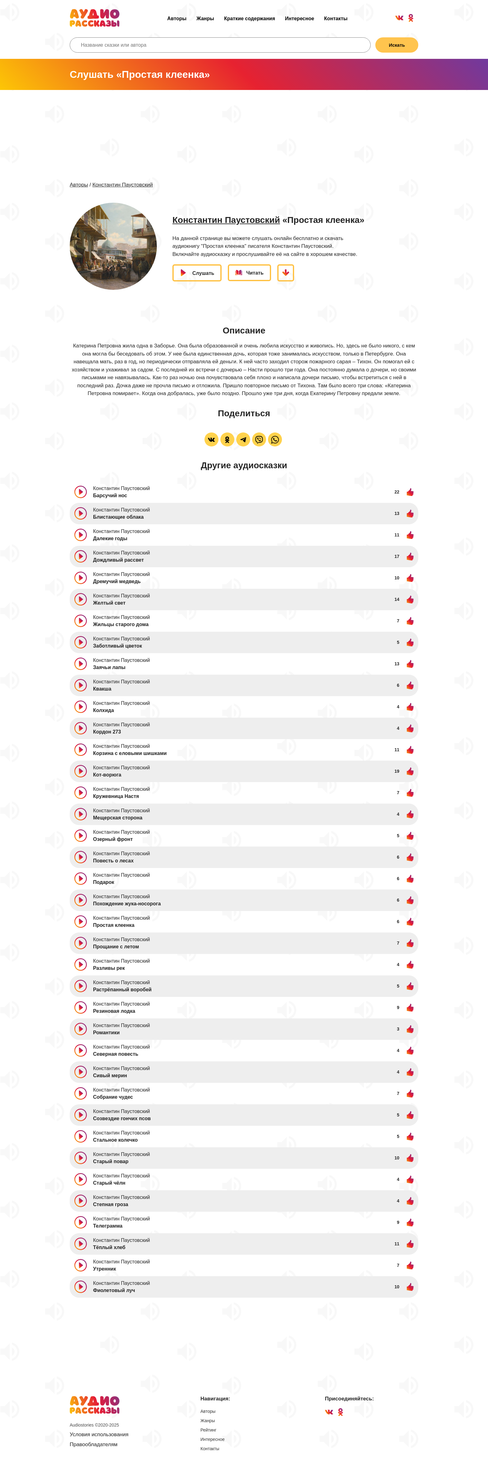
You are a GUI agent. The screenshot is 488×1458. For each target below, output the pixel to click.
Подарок (103, 882)
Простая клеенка (113, 925)
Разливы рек (109, 968)
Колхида (103, 710)
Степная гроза (110, 1204)
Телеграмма (107, 1226)
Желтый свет (109, 603)
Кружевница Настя (116, 796)
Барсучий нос (110, 495)
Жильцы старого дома (120, 624)
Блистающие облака (118, 517)
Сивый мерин (110, 1075)
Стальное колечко (115, 1140)
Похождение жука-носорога (127, 903)
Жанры (205, 18)
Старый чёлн (109, 1183)
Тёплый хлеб (109, 1247)
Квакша (102, 688)
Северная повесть (115, 1054)
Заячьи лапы (109, 667)
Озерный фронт (113, 839)
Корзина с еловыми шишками (130, 753)
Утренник (104, 1269)
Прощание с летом (116, 946)
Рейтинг (208, 1429)
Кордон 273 (107, 731)
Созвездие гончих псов (122, 1118)
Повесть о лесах (113, 860)
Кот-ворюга (107, 774)
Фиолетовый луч (114, 1290)
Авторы (176, 18)
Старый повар (111, 1161)
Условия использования (99, 1434)
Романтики (106, 1032)
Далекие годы (110, 538)
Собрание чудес (113, 1097)
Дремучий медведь (117, 581)
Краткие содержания (249, 18)
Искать (397, 45)
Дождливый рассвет (118, 560)
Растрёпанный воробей (122, 989)
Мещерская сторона (117, 817)
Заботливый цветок (117, 646)
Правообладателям (94, 1444)
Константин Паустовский (122, 185)
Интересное (299, 18)
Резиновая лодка (114, 1011)
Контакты (335, 18)
